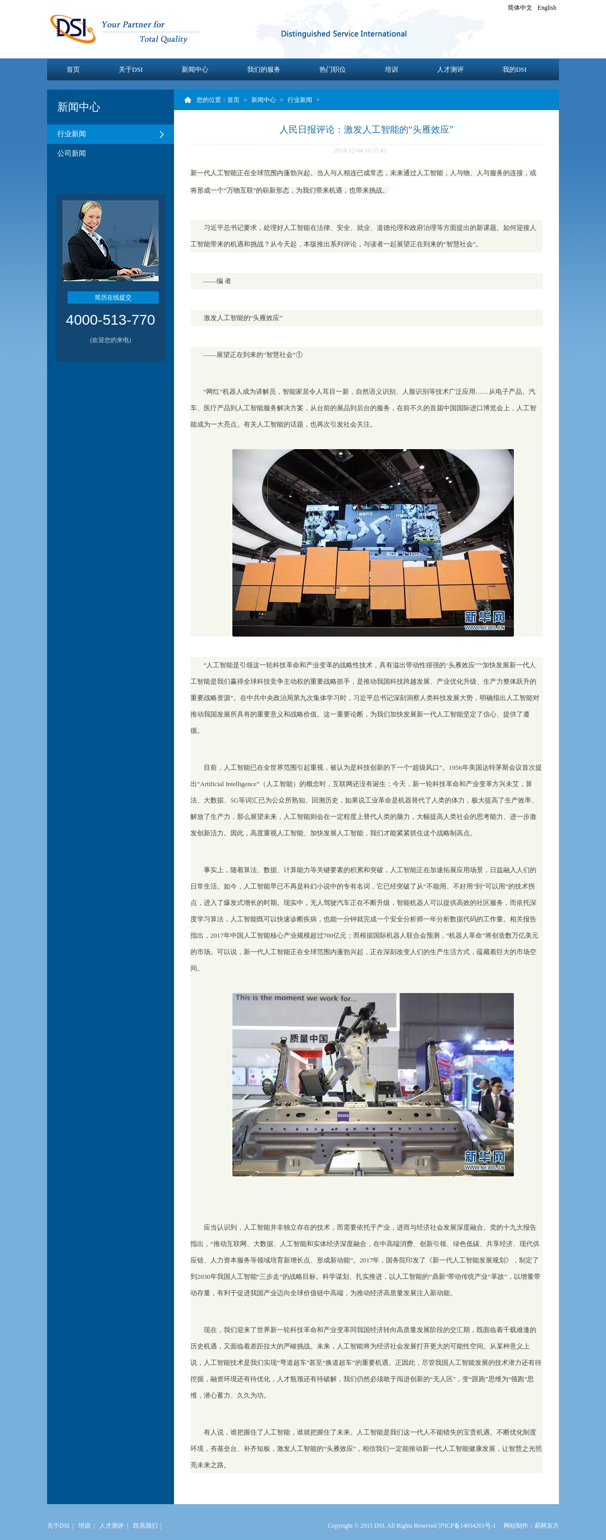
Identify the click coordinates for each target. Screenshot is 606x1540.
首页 (73, 69)
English (546, 7)
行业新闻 (71, 134)
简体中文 (520, 7)
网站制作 (516, 1525)
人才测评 (450, 69)
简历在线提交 (113, 297)
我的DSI (515, 69)
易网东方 (546, 1525)
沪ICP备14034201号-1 (467, 1525)
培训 (391, 69)
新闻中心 (195, 69)
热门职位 (332, 69)
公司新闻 (71, 153)
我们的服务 (263, 69)
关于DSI (131, 69)
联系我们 (145, 1525)
